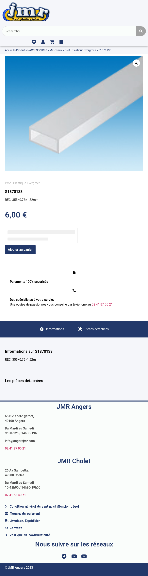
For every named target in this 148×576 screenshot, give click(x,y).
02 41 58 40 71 (15, 495)
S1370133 (14, 191)
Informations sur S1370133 (29, 351)
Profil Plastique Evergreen (80, 50)
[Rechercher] (141, 31)
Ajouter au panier (20, 249)
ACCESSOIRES (38, 50)
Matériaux (56, 50)
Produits (21, 50)
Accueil (9, 50)
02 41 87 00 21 (15, 448)
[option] (74, 113)
